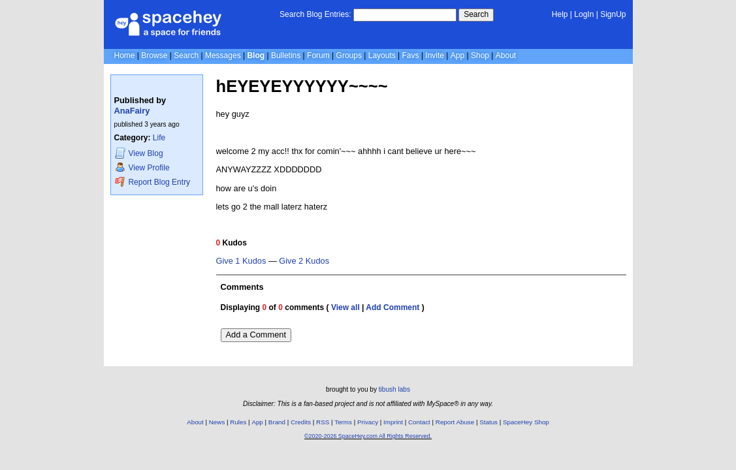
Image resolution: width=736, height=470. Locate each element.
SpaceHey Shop (526, 422)
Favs (410, 55)
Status (488, 422)
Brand (276, 422)
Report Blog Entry (152, 181)
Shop (480, 55)
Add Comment (392, 307)
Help (560, 14)
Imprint (393, 422)
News (217, 422)
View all (345, 307)
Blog (255, 55)
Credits (301, 422)
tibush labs (394, 389)
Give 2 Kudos (304, 261)
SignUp (613, 14)
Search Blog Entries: (315, 14)
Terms (343, 422)
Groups (349, 55)
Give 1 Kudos (241, 261)
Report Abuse (455, 422)
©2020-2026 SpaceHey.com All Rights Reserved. (368, 436)
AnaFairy (132, 111)
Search (476, 14)
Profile (142, 167)
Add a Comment (256, 334)
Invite (434, 55)
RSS (322, 422)
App (457, 55)
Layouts (382, 55)
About (506, 55)
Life (159, 137)
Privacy (367, 422)
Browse (154, 55)
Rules (238, 422)
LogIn (584, 14)
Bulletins (285, 55)
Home (124, 55)
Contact (419, 422)
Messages (223, 55)
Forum (318, 55)
